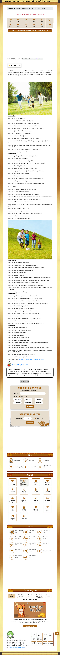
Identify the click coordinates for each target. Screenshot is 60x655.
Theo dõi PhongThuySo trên (32, 58)
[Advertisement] (30, 45)
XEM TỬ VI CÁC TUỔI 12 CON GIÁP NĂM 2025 (30, 14)
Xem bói (38, 1)
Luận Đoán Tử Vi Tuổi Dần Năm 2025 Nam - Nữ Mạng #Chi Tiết (30, 619)
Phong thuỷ (30, 1)
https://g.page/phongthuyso (17, 647)
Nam (21, 396)
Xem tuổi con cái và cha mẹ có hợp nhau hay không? (31, 359)
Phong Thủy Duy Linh (19, 365)
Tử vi (22, 1)
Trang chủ (7, 1)
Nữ (25, 396)
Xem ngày (47, 1)
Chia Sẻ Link (25, 381)
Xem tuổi (16, 1)
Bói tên (9, 152)
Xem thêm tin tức (30, 626)
